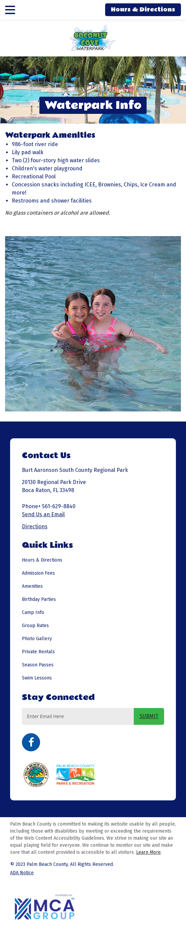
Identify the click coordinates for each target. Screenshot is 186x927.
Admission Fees (38, 573)
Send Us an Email (43, 514)
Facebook (31, 742)
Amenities (32, 586)
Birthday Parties (39, 599)
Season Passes (38, 665)
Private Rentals (38, 652)
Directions (35, 526)
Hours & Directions (143, 9)
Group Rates (35, 625)
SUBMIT (149, 716)
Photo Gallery (37, 639)
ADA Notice (22, 873)
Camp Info (33, 612)
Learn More (148, 852)
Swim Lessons (37, 678)
